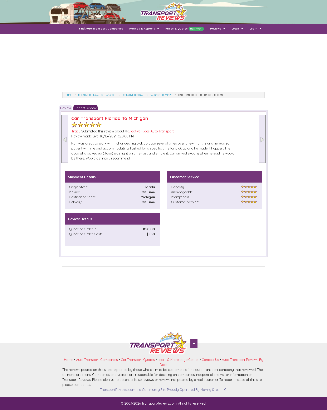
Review (65, 108)
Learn (253, 28)
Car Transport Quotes (138, 360)
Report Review (85, 108)
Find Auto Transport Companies (101, 28)
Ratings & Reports (142, 28)
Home (68, 360)
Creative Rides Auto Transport (149, 131)
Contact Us (210, 360)
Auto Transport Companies (97, 360)
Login (235, 28)
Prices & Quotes (184, 29)
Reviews (215, 28)
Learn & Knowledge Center (178, 360)
